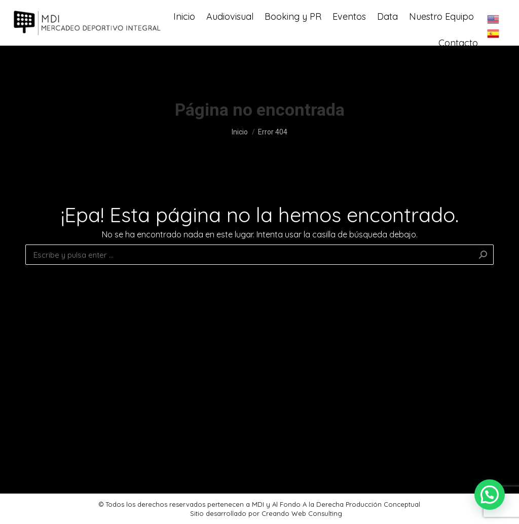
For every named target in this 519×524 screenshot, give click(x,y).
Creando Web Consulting (302, 513)
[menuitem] (184, 38)
